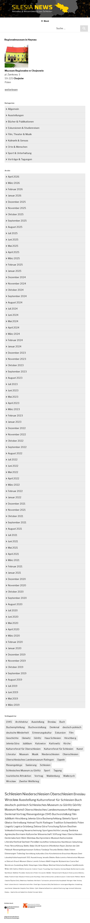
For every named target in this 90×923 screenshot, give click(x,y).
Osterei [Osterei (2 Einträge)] (34, 869)
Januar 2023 (14, 422)
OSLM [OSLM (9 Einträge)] (37, 846)
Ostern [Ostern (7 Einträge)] (72, 850)
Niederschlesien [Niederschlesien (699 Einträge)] (35, 794)
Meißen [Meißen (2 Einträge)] (48, 873)
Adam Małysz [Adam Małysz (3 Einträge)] (43, 865)
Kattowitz (54, 743)
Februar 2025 (15, 264)
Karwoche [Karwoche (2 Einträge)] (27, 869)
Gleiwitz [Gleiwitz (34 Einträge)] (66, 818)
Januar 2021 (14, 572)
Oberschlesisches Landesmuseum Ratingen (30, 759)
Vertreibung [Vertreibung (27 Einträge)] (19, 822)
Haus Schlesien (53, 738)
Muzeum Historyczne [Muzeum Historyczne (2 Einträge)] (26, 877)
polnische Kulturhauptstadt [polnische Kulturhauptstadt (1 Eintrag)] (57, 880)
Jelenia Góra (12, 743)
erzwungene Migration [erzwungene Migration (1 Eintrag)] (68, 884)
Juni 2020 (13, 616)
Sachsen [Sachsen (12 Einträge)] (26, 842)
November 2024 (17, 283)
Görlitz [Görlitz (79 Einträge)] (77, 805)
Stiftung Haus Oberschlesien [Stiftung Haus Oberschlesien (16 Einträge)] (67, 834)
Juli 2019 (12, 686)
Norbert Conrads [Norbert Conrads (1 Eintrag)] (33, 892)
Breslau (52, 722)
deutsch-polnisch (72, 727)
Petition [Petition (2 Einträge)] (77, 877)
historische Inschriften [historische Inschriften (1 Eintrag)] (26, 884)
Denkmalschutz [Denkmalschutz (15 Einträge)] (13, 838)
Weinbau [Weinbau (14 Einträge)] (31, 838)
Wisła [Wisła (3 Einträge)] (7, 869)
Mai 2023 (13, 396)
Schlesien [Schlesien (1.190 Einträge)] (13, 794)
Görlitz (37, 738)
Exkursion (60, 732)
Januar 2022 (14, 497)
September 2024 (17, 296)
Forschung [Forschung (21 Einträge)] (53, 826)
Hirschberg (70, 738)
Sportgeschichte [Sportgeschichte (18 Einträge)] (51, 830)
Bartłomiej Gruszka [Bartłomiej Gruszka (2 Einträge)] (77, 869)
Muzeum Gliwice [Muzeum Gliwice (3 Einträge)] (26, 861)
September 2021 (17, 522)
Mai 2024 (13, 321)
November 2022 (17, 434)
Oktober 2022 (15, 440)
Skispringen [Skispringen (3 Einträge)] (33, 865)
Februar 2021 (15, 566)
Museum (24, 754)
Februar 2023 (15, 415)
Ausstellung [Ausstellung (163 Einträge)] (27, 800)
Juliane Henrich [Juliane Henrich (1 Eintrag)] (14, 884)
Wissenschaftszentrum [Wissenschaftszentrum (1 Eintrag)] (46, 888)
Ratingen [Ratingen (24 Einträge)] (48, 822)
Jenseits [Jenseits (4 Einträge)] (45, 857)
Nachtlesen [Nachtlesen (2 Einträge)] (8, 873)
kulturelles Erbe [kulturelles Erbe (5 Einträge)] (42, 854)
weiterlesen (11, 89)
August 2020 (15, 604)
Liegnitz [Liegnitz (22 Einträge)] (9, 826)
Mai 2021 (13, 547)
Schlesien (45, 765)
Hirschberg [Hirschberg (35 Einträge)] (21, 818)
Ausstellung (37, 722)
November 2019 (17, 660)
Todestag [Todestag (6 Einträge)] (21, 854)
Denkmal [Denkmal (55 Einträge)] (10, 814)
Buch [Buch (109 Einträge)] (78, 800)
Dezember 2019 (17, 654)
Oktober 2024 (16, 290)
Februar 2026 (15, 189)
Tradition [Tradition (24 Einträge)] (58, 822)
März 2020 (14, 635)
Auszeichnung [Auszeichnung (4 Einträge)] (36, 857)
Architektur (21, 722)
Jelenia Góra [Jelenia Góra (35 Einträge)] (35, 818)
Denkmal (54, 727)
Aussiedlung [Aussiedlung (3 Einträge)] (18, 865)
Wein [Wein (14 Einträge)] (23, 838)
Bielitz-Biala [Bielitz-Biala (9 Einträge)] (29, 846)
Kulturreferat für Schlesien (58, 749)
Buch (62, 722)
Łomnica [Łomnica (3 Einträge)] (63, 857)
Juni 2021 (13, 541)
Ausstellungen (16, 115)
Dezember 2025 (17, 202)
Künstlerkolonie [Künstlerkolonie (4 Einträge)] (55, 854)
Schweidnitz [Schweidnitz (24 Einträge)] (70, 822)
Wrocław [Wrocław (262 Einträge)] (11, 800)
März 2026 (14, 183)
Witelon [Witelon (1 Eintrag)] (32, 888)
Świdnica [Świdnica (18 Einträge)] (73, 830)
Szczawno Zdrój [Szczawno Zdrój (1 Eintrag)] (46, 884)
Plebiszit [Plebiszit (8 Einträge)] (8, 850)
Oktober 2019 (15, 667)
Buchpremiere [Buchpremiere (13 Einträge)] (43, 838)
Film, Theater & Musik (20, 134)
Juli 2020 (13, 610)
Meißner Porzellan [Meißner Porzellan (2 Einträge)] (19, 873)
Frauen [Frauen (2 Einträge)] (40, 869)
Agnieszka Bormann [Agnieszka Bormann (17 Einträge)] (15, 834)
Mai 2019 (13, 698)
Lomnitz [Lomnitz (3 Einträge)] (36, 861)
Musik (35, 754)
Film (71, 732)
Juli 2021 (12, 535)
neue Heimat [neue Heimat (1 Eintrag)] (8, 888)
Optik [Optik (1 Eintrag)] (36, 888)
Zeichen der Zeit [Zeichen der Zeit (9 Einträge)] (73, 846)
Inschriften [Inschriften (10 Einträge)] (44, 842)
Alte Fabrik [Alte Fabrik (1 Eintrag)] (37, 880)
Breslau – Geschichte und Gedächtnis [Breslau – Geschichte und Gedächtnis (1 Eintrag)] (16, 892)
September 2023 (17, 371)
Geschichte (12, 738)
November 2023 (17, 359)
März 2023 (14, 409)
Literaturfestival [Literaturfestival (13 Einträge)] (13, 842)
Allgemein (13, 109)
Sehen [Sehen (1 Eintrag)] (40, 892)
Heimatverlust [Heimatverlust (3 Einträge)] (72, 857)
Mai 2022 (13, 472)
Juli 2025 (13, 233)
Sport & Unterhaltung (20, 153)
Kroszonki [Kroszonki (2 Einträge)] (42, 873)
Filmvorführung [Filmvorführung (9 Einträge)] (16, 846)
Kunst (80, 749)
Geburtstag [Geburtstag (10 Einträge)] (77, 842)
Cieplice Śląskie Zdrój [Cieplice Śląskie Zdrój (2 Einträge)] (12, 880)
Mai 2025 (13, 246)
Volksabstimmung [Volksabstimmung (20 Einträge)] (14, 830)
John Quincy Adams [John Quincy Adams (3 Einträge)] (16, 869)
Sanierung (31, 765)
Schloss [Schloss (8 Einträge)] (37, 850)
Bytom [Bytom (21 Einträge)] (63, 826)
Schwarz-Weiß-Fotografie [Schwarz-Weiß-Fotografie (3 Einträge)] (48, 861)
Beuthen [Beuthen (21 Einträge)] (72, 826)
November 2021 (17, 510)
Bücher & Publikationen (21, 121)
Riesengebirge (14, 765)
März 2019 (14, 705)
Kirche (67, 743)
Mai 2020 (13, 623)
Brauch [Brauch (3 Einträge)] (16, 861)
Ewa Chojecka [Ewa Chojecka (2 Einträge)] (55, 869)
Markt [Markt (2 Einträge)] (83, 877)
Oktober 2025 (16, 214)
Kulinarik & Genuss (18, 140)
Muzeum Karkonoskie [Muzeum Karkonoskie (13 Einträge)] (62, 838)
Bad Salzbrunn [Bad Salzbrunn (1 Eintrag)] (55, 884)
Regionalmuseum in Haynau (20, 39)
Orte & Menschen (17, 146)
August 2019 (15, 679)
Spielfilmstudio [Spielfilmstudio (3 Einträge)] (78, 865)
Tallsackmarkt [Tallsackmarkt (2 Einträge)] (57, 873)
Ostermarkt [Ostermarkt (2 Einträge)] (70, 877)
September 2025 (17, 220)
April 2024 (13, 327)
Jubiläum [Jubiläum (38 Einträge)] (10, 818)
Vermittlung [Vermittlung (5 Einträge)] (30, 854)
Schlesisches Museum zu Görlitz (23, 770)
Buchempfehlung (15, 727)
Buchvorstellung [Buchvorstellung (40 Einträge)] (61, 814)
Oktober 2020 (16, 591)
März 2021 (13, 560)
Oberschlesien (70, 754)
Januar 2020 (14, 648)
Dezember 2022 (17, 428)
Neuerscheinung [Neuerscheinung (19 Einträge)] (33, 830)
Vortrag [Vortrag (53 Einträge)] (21, 814)
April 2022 (13, 478)
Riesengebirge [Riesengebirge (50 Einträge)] (35, 814)
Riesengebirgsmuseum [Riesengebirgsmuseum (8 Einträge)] (23, 850)
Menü (45, 21)
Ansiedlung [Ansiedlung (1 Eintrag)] (78, 884)
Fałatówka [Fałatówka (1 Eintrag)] (30, 880)
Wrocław (11, 781)
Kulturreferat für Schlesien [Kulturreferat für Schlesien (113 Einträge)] (55, 800)
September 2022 (17, 447)
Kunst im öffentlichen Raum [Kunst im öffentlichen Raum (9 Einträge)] (53, 846)
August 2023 (15, 378)
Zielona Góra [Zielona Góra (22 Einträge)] (40, 826)
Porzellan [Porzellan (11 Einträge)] (34, 842)
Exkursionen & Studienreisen (23, 128)
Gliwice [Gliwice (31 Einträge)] (9, 822)
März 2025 (14, 258)
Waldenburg (53, 776)
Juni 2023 (13, 390)
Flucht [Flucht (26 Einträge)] (38, 822)
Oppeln (61, 759)
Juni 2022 (13, 466)
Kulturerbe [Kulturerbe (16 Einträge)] (31, 834)
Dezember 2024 (17, 277)
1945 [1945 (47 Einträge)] (48, 814)
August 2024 (15, 302)
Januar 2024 (14, 346)
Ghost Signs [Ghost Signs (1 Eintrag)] (37, 884)
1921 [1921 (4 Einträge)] (28, 857)
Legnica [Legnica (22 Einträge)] (18, 826)
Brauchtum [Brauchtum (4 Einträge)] (66, 854)
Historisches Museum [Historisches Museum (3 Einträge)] (64, 865)
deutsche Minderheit (17, 732)
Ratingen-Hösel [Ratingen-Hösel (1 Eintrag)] (71, 880)
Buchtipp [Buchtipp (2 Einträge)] (37, 877)
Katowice (40, 743)
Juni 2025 (13, 239)
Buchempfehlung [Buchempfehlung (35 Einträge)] (52, 818)
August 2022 (15, 453)
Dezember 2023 (17, 352)
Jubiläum (27, 743)
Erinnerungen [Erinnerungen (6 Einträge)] (10, 854)
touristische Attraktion (18, 776)
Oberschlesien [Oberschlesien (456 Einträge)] (61, 794)
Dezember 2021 (16, 503)
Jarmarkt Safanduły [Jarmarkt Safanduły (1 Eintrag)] (75, 888)
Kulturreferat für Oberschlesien (23, 749)
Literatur (11, 754)
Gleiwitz (26, 738)
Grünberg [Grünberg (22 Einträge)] (28, 826)
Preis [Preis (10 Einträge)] (7, 846)
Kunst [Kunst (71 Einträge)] (20, 809)
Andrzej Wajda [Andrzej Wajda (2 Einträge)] (65, 869)
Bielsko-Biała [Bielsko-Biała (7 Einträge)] (63, 850)
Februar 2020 (15, 642)
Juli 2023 (13, 384)
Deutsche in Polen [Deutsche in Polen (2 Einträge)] (32, 873)
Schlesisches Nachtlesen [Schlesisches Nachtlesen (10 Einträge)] (60, 842)
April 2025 (13, 252)
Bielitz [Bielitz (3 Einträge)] (26, 865)
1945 (9, 722)
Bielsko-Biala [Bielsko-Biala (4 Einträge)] (54, 857)
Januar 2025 (14, 271)
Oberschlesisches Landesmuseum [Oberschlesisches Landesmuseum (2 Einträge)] (53, 877)
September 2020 (17, 598)
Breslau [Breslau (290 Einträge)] (79, 794)
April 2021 (13, 554)
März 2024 (14, 334)
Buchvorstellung (37, 727)
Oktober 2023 (16, 365)
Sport (47, 770)
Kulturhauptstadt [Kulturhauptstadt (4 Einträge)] (19, 857)
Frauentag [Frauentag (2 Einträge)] (46, 869)
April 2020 (13, 629)
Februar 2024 (15, 340)
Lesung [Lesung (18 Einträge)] (64, 830)
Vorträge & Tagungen (20, 159)
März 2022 (14, 484)
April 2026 (13, 176)
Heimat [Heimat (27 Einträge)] (31, 822)
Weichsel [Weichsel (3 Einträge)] (52, 865)
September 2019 (17, 673)
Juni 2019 (13, 692)
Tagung (57, 770)
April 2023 (13, 403)
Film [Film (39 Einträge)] (74, 814)
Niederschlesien (50, 754)
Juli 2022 (12, 459)
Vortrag (38, 776)
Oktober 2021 (15, 516)
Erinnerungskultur (42, 732)
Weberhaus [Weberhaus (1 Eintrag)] (23, 880)
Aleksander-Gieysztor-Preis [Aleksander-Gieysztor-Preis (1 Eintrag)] (21, 888)
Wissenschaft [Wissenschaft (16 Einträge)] (45, 834)
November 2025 (17, 208)
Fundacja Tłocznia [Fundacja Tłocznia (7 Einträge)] (49, 850)
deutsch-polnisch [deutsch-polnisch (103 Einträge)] (17, 805)
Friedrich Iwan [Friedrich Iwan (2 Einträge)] (14, 877)
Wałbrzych (69, 776)
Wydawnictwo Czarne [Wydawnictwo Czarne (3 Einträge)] (67, 861)
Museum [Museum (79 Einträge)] (10, 809)
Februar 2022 (15, 491)
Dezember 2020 (17, 579)
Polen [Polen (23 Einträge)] (81, 822)
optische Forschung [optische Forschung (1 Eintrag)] (59, 888)
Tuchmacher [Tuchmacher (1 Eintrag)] (45, 880)
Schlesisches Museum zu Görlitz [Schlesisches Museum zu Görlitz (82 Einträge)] (50, 805)
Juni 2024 (13, 315)
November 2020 (17, 585)
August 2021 (15, 528)
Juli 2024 (13, 308)
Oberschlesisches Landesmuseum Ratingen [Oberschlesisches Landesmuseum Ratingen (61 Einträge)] (52, 809)
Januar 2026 (14, 195)
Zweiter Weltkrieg (29, 781)
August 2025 (15, 227)
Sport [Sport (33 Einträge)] (74, 818)
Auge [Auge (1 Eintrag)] (67, 888)
